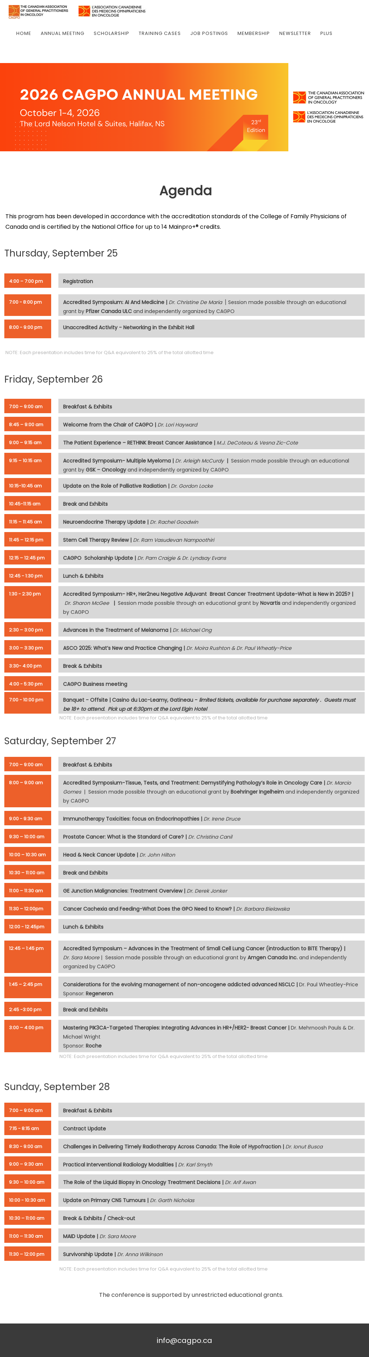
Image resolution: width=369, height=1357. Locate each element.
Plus (326, 33)
